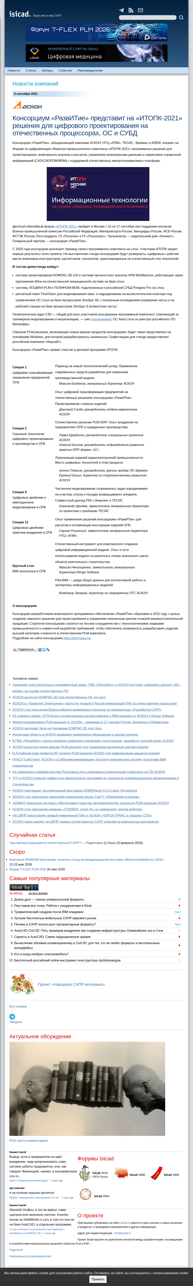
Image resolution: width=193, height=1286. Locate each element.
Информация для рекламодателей (30, 1256)
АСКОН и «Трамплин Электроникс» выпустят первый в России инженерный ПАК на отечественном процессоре (94, 703)
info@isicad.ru (122, 1233)
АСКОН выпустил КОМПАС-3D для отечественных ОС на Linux (59, 697)
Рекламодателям (90, 70)
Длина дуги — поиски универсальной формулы (49, 899)
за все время (38, 893)
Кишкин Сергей (17, 1152)
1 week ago (49, 1233)
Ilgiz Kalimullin (17, 1188)
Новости (14, 70)
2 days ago (57, 1180)
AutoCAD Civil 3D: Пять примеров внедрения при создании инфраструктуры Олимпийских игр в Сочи (88, 930)
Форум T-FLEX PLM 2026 (27, 869)
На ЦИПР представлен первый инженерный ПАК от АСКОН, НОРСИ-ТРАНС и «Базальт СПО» (82, 815)
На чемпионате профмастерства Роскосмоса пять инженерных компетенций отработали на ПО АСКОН (88, 772)
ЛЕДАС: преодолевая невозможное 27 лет (34, 1197)
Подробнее (16, 1249)
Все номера (18, 1006)
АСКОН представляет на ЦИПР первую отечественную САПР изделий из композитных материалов (85, 822)
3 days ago (68, 1197)
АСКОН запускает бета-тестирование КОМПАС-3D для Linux (57, 728)
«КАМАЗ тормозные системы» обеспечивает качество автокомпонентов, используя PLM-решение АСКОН (90, 803)
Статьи (31, 70)
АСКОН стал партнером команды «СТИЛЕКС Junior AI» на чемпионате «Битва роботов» (77, 809)
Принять (98, 1279)
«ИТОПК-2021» (66, 226)
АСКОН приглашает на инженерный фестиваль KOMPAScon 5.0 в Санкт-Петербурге (74, 790)
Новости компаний (35, 84)
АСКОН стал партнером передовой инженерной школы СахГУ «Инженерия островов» (76, 797)
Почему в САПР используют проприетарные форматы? (55, 924)
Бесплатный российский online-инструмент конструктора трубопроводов (67, 960)
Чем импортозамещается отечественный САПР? (45, 843)
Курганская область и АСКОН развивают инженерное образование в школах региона (75, 734)
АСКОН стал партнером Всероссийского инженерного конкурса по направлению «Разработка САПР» (87, 710)
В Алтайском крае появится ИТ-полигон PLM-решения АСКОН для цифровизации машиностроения (86, 753)
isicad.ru (125, 1222)
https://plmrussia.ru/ (77, 638)
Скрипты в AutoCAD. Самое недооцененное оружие (52, 937)
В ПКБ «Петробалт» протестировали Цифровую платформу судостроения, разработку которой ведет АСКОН (93, 741)
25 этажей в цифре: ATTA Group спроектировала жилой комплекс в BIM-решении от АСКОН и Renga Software (93, 716)
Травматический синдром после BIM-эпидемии (48, 912)
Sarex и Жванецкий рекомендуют (29, 1180)
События (65, 70)
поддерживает (101, 319)
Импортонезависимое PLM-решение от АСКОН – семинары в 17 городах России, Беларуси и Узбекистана (90, 722)
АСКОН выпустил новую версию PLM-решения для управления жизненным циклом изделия (80, 747)
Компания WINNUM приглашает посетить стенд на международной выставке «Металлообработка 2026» (86, 859)
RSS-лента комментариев (28, 1140)
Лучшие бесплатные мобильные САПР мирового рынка (55, 918)
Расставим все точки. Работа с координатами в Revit (53, 906)
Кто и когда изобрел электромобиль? (41, 954)
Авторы (47, 70)
